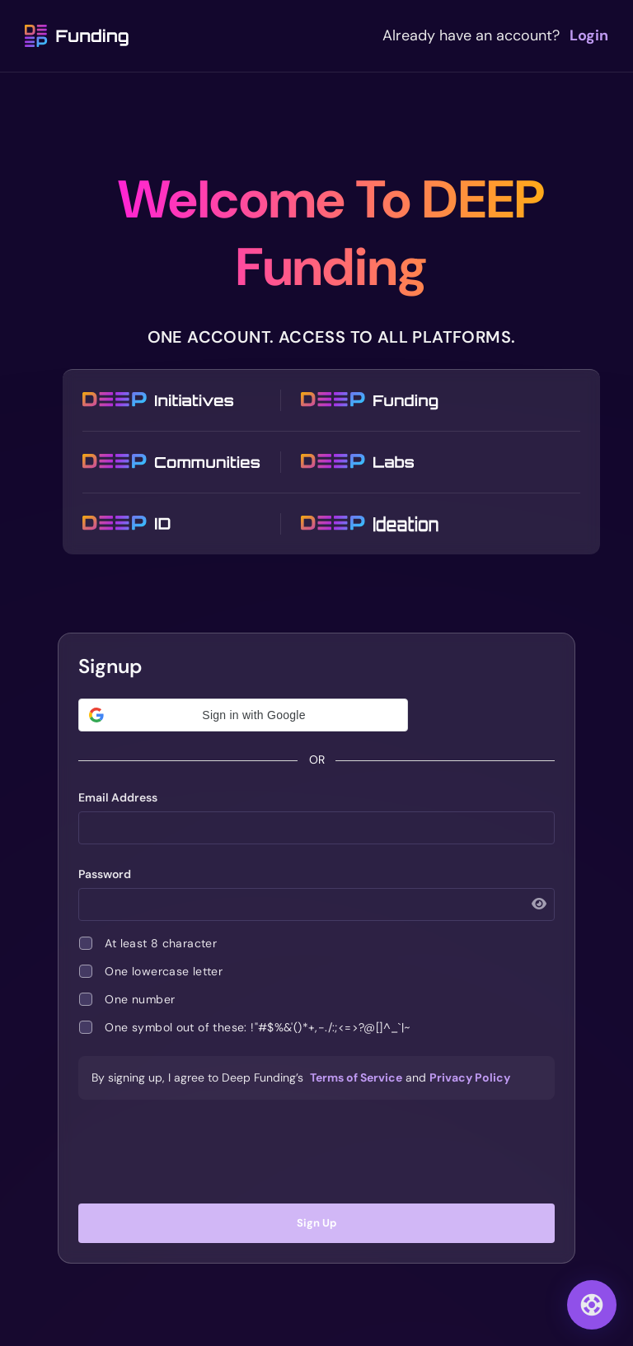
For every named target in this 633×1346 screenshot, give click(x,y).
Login (589, 35)
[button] (243, 715)
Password (104, 874)
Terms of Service (356, 1077)
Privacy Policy (469, 1077)
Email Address (117, 797)
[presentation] (316, 1151)
